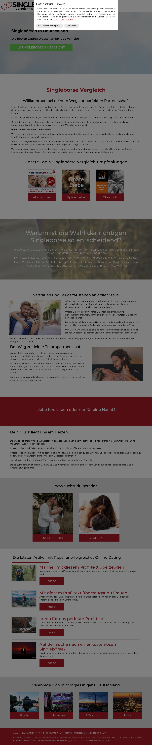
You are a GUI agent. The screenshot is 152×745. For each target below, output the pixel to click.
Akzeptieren (71, 26)
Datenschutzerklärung (62, 19)
